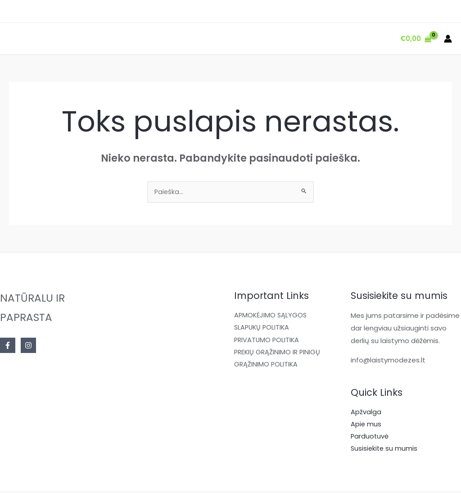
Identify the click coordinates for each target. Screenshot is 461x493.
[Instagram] (28, 346)
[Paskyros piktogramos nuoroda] (448, 39)
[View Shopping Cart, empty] (416, 39)
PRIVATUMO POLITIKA (267, 341)
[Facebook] (7, 346)
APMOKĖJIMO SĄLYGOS (271, 316)
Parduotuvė (370, 438)
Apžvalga (366, 413)
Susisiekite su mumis (385, 451)
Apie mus (366, 425)
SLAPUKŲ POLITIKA (263, 329)
